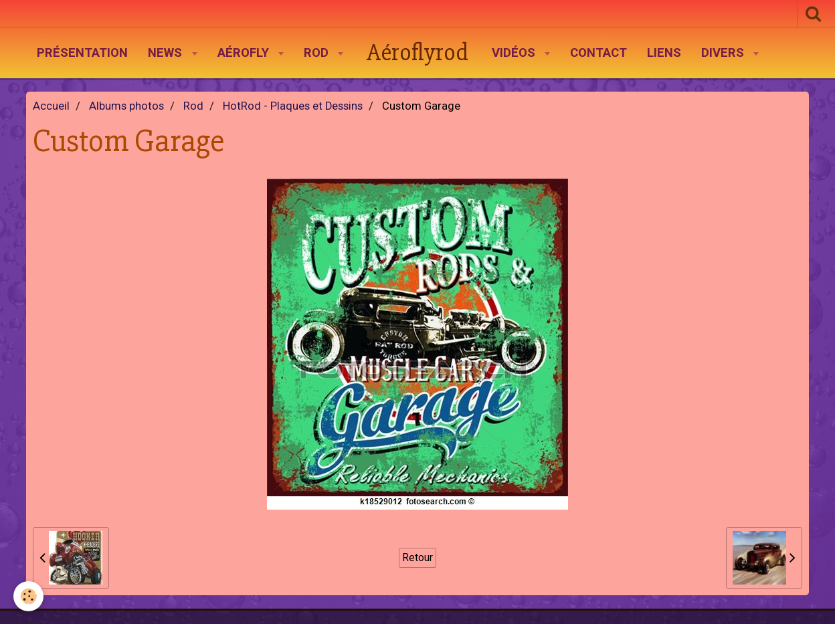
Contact (598, 52)
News (166, 52)
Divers (724, 52)
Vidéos (515, 52)
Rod (318, 52)
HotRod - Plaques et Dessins (293, 106)
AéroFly (244, 52)
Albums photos (126, 106)
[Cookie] (28, 596)
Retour (417, 557)
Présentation (82, 52)
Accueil (51, 106)
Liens (664, 52)
